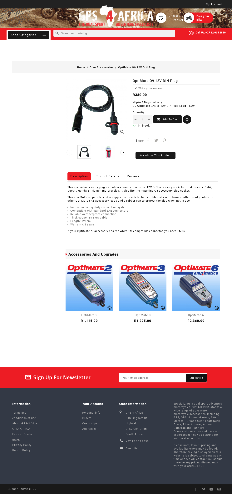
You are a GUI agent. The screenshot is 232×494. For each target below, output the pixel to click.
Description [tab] (79, 176)
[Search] (114, 33)
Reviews (133, 176)
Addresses (89, 428)
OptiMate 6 (196, 315)
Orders (86, 418)
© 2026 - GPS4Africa (22, 489)
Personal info (91, 412)
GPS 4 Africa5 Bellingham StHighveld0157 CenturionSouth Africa (136, 423)
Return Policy (21, 450)
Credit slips (90, 423)
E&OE (16, 439)
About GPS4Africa (24, 423)
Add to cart (167, 119)
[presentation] (69, 152)
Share (148, 140)
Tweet (156, 140)
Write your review (148, 88)
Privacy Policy (22, 444)
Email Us (131, 448)
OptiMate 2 (89, 315)
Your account (92, 404)
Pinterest (164, 140)
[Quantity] (142, 119)
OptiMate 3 (143, 315)
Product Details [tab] (107, 176)
